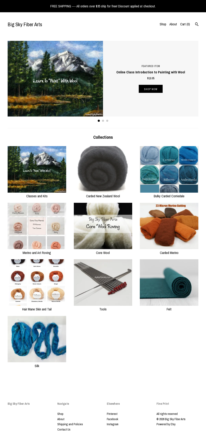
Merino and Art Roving (37, 250)
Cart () (185, 24)
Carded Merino (169, 250)
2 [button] (103, 121)
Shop (163, 24)
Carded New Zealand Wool (103, 193)
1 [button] (99, 121)
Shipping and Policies (70, 424)
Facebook (112, 419)
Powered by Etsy (166, 424)
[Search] (196, 24)
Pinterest (112, 414)
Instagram (112, 424)
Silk (37, 363)
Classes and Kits (37, 193)
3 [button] (107, 121)
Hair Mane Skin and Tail (37, 306)
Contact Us (63, 429)
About (173, 24)
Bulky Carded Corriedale (169, 193)
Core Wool (103, 250)
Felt (169, 306)
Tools (103, 306)
